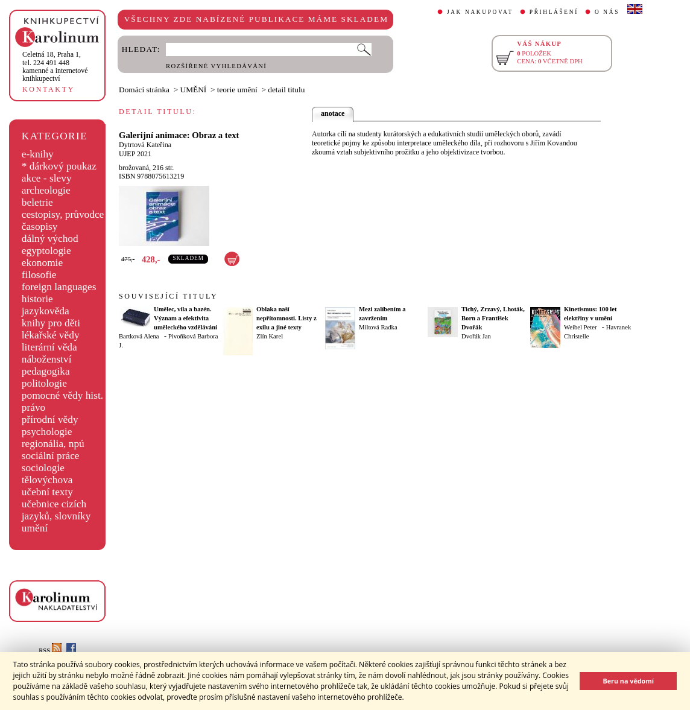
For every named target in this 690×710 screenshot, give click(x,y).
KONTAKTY (48, 89)
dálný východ (50, 238)
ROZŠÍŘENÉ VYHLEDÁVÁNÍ (216, 66)
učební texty (47, 492)
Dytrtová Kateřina (145, 145)
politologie (44, 383)
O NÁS (607, 12)
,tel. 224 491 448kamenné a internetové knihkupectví (55, 66)
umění (35, 528)
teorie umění (237, 89)
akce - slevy (47, 178)
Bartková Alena (139, 336)
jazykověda (45, 311)
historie (37, 299)
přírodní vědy (50, 419)
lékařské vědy (51, 335)
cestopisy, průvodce (63, 214)
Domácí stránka (144, 89)
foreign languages (59, 287)
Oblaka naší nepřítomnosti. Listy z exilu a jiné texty (286, 318)
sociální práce (51, 455)
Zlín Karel (269, 336)
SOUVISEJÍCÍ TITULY (168, 296)
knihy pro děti (51, 323)
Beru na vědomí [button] (628, 680)
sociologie (43, 468)
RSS (50, 650)
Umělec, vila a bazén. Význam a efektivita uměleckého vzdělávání (185, 318)
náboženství (47, 359)
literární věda (49, 347)
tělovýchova (47, 480)
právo (33, 407)
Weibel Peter (580, 327)
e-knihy (38, 154)
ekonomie (42, 262)
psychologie (47, 431)
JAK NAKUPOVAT (480, 12)
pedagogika (46, 371)
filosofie (39, 275)
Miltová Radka (378, 327)
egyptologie (46, 250)
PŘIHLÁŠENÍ (554, 12)
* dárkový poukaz (59, 166)
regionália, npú (53, 443)
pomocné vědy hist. (62, 395)
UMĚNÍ (193, 89)
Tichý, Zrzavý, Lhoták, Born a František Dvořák (493, 318)
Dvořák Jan (476, 336)
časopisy (40, 226)
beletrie (37, 202)
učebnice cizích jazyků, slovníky (56, 510)
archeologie (46, 190)
